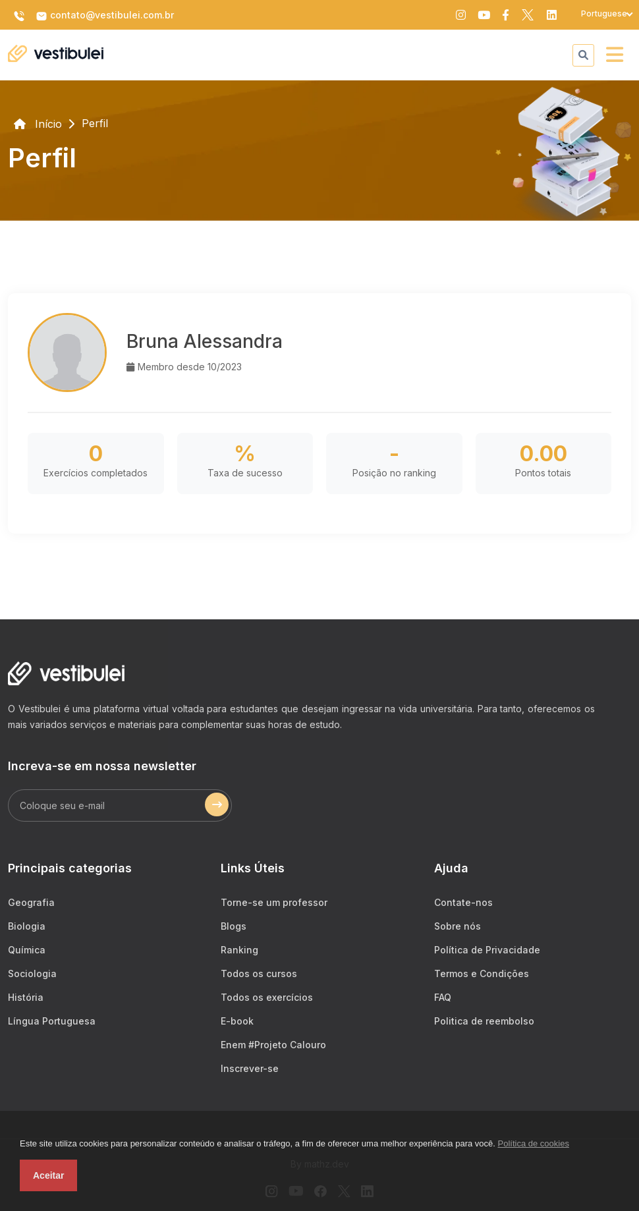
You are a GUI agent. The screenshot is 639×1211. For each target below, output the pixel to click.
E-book (237, 1021)
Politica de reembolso (484, 1021)
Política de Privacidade (487, 949)
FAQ (442, 997)
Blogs (233, 926)
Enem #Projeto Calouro (273, 1044)
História (25, 997)
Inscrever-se (250, 1068)
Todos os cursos (259, 973)
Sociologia (32, 973)
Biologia (26, 926)
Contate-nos (463, 902)
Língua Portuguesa (52, 1021)
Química (26, 949)
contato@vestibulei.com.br (105, 15)
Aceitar (48, 1175)
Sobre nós (457, 926)
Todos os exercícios (267, 997)
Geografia (31, 902)
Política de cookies (533, 1143)
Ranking (239, 949)
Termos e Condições (481, 973)
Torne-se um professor (274, 902)
